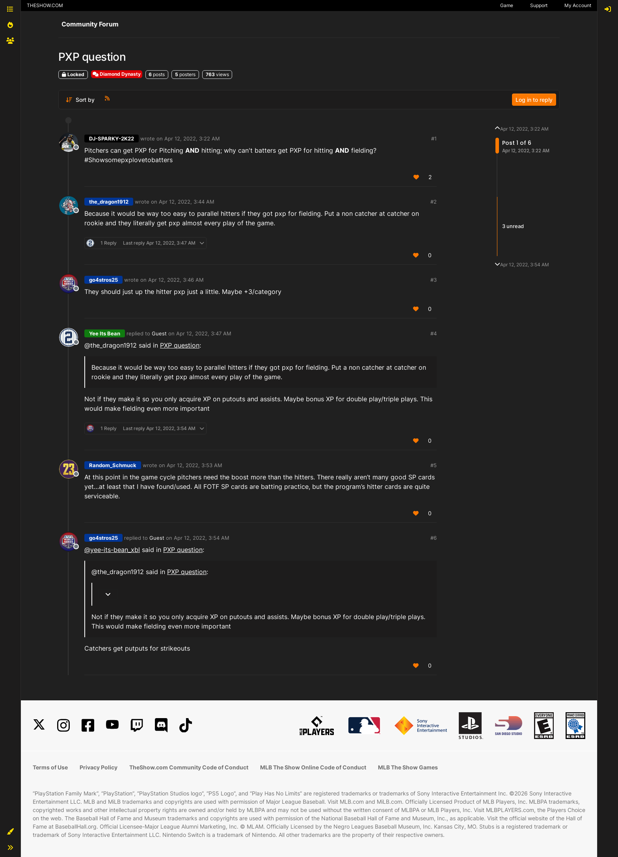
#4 (433, 333)
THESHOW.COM (45, 5)
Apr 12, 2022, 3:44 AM (186, 201)
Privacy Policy (98, 767)
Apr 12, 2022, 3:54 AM (201, 538)
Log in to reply (534, 99)
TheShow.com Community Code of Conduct (188, 767)
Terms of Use (50, 767)
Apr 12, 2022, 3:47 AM (203, 333)
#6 (433, 538)
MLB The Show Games (408, 767)
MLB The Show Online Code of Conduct (313, 767)
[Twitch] (136, 725)
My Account (577, 5)
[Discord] (161, 725)
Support (538, 5)
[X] (39, 725)
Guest (159, 333)
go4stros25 (103, 280)
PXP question (179, 345)
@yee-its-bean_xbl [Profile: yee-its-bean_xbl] (112, 550)
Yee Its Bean (104, 333)
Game (506, 5)
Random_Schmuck (112, 465)
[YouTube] (112, 725)
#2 (433, 201)
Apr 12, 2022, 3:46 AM (176, 280)
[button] (10, 831)
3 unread (513, 226)
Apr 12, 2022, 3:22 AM (192, 138)
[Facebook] (88, 725)
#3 (433, 280)
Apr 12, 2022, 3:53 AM (194, 465)
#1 (434, 138)
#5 (433, 465)
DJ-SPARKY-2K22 (111, 138)
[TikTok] (185, 725)
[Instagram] (63, 725)
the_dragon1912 (108, 201)
